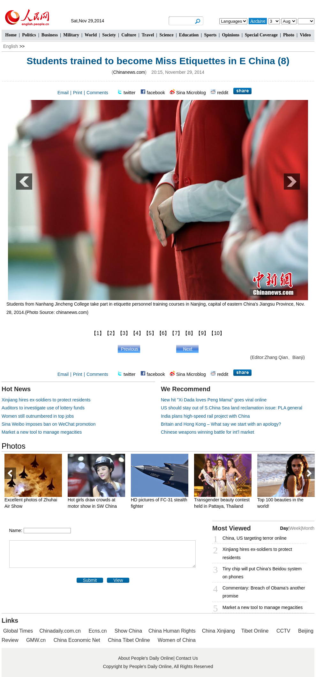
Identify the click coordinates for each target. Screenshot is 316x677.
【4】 (137, 333)
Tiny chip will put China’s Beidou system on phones (262, 572)
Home (11, 35)
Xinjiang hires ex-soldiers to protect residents (46, 399)
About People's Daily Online (145, 658)
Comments (97, 92)
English (10, 46)
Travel (148, 35)
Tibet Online (255, 631)
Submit (90, 580)
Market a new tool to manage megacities (42, 432)
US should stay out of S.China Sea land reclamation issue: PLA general (231, 407)
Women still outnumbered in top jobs (38, 416)
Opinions (230, 35)
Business (49, 35)
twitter (129, 92)
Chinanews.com (129, 72)
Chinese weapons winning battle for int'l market (207, 432)
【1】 (97, 333)
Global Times (18, 631)
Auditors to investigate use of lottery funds (43, 407)
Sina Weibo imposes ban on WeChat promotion (48, 424)
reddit (222, 92)
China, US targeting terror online (254, 538)
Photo (288, 35)
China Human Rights (172, 631)
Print (77, 92)
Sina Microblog (191, 92)
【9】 (202, 333)
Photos (14, 446)
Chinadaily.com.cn (60, 631)
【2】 (110, 333)
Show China (128, 631)
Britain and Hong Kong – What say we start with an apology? (221, 424)
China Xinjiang (218, 631)
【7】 (176, 333)
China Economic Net (77, 640)
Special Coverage (261, 35)
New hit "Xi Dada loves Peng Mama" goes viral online (214, 399)
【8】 (189, 333)
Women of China (177, 640)
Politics (29, 35)
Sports (210, 35)
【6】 (163, 333)
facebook (156, 92)
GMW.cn (36, 640)
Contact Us (187, 658)
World (91, 35)
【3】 (124, 333)
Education (189, 35)
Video (305, 35)
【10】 (217, 333)
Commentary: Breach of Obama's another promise (263, 591)
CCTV (283, 631)
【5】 (150, 333)
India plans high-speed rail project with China (205, 416)
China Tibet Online (129, 640)
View (118, 580)
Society (109, 35)
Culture (128, 35)
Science (166, 35)
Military (71, 35)
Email (63, 92)
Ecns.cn (97, 631)
